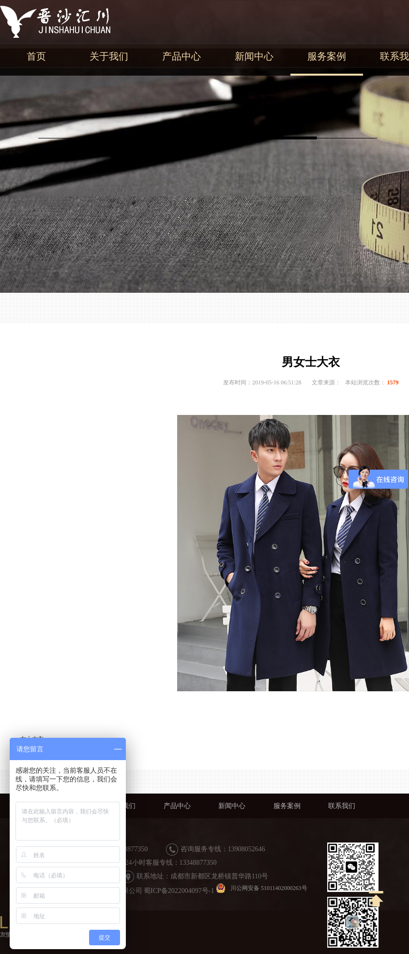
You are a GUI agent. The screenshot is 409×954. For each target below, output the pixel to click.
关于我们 (109, 56)
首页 (36, 56)
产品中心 (181, 56)
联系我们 (341, 806)
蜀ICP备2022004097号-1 (179, 890)
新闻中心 (254, 56)
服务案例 (326, 56)
